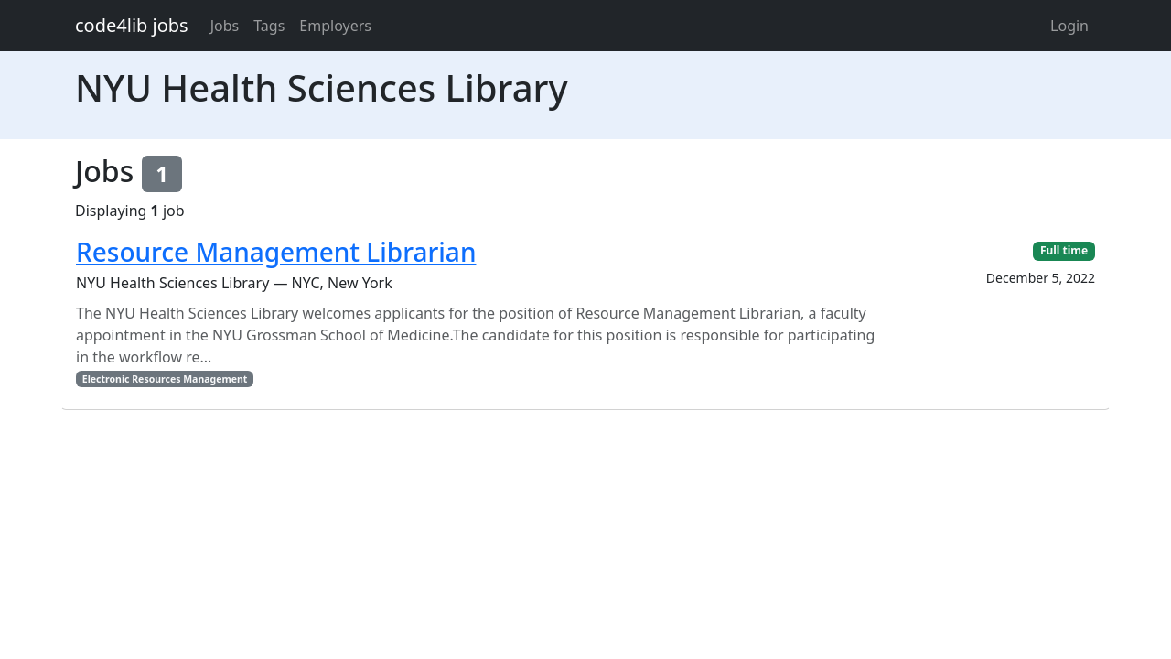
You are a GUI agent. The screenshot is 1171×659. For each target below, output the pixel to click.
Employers (335, 26)
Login (1069, 26)
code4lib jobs (131, 25)
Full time (1064, 250)
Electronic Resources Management (165, 379)
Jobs (225, 26)
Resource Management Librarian (276, 251)
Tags (269, 26)
